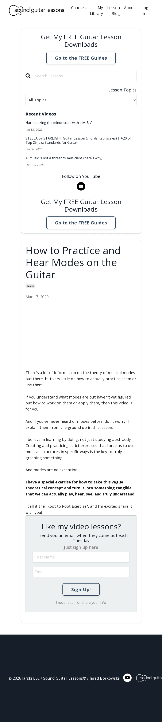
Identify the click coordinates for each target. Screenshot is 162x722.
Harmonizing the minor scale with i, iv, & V (59, 123)
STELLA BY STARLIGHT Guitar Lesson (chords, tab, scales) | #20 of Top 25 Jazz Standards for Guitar (78, 140)
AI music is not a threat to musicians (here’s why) (64, 158)
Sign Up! (81, 589)
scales (30, 286)
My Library (96, 10)
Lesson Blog (113, 10)
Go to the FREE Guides (81, 58)
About (129, 7)
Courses (78, 7)
